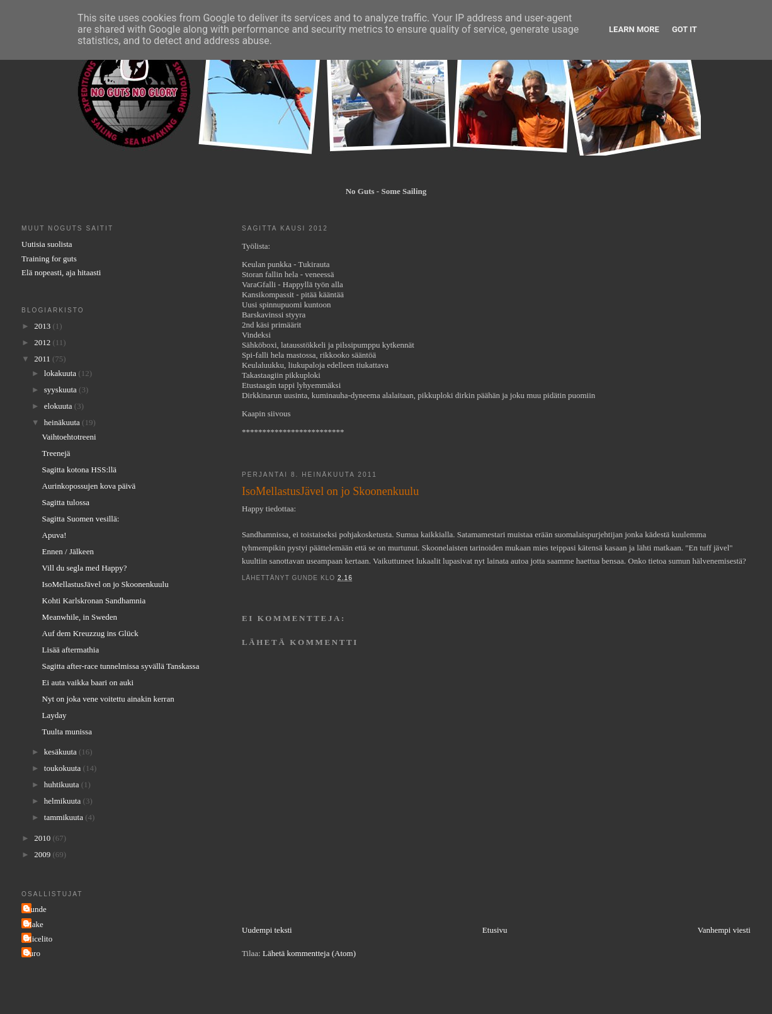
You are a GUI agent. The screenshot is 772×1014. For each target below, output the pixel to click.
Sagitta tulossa (65, 502)
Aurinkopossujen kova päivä (89, 486)
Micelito (38, 938)
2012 (43, 342)
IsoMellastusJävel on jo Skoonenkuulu (105, 584)
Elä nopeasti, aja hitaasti (61, 272)
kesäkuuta (61, 751)
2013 (43, 326)
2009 (43, 854)
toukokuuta (63, 768)
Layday (54, 715)
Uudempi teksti (267, 930)
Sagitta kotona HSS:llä (79, 469)
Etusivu (495, 930)
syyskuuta (61, 389)
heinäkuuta (63, 422)
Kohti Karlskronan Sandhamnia (94, 600)
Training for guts (49, 258)
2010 (43, 838)
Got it (684, 29)
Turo (32, 953)
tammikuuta (64, 817)
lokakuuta (61, 373)
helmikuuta (63, 801)
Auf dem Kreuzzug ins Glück (90, 633)
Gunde (36, 909)
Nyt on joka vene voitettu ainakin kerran (108, 699)
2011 (43, 358)
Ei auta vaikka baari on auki (87, 682)
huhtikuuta (62, 784)
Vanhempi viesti (724, 930)
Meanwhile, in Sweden (80, 617)
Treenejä (56, 453)
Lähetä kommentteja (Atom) (309, 953)
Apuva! (54, 535)
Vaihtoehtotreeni (69, 436)
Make (34, 924)
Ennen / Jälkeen (68, 551)
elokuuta (59, 406)
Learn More (634, 29)
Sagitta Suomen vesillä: (81, 518)
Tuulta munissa (67, 731)
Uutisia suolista (46, 244)
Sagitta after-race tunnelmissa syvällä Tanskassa (121, 666)
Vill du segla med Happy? (84, 568)
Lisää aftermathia (70, 649)
